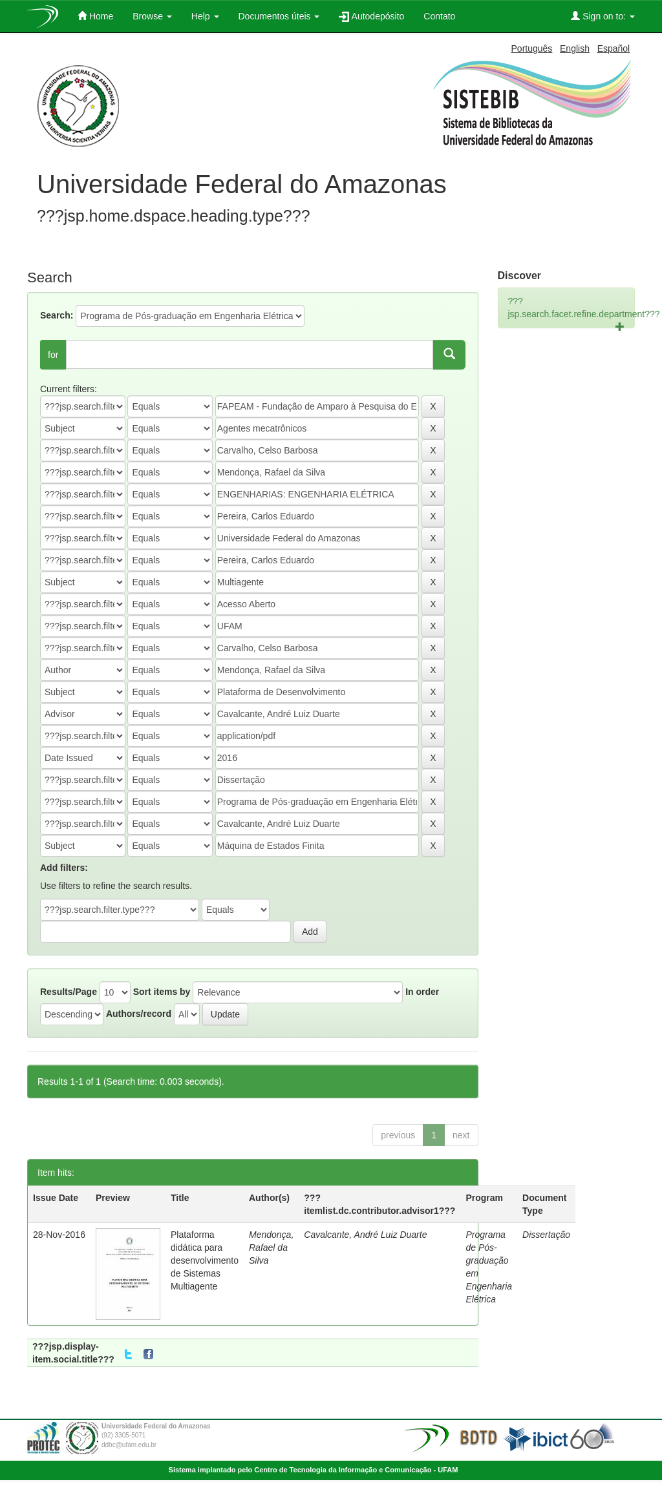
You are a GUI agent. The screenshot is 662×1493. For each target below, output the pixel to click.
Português (532, 48)
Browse (152, 16)
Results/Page (68, 992)
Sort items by (162, 992)
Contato (439, 16)
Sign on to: (603, 15)
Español (613, 48)
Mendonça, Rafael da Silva (271, 1247)
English (575, 48)
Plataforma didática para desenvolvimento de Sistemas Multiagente (205, 1260)
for (53, 355)
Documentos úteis (279, 16)
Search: (56, 315)
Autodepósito (371, 16)
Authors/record (138, 1013)
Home (95, 15)
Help (205, 16)
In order (422, 992)
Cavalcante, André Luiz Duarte (365, 1234)
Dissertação (546, 1234)
